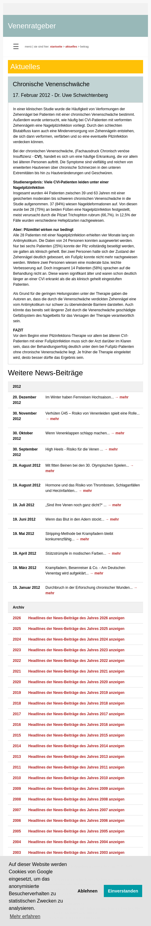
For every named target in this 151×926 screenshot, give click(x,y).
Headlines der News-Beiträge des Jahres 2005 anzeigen (76, 831)
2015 (17, 735)
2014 (17, 746)
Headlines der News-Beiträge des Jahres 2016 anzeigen (76, 725)
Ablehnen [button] (88, 891)
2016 (17, 725)
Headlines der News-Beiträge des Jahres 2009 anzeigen (76, 788)
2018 (17, 703)
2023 (17, 650)
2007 (17, 810)
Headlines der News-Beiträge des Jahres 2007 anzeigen (76, 810)
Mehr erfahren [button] (25, 916)
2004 (17, 842)
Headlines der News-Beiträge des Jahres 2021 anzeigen (76, 671)
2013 (17, 757)
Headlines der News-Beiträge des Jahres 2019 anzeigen (76, 693)
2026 (17, 618)
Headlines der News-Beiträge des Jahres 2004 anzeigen (76, 842)
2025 (17, 629)
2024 (17, 639)
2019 (17, 693)
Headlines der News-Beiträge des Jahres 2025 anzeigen (76, 629)
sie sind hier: (41, 46)
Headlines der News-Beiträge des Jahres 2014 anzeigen (76, 746)
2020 (17, 682)
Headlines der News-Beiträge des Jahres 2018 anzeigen (76, 703)
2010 (17, 778)
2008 (17, 799)
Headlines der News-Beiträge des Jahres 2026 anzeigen (76, 618)
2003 (17, 852)
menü (28, 46)
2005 (17, 831)
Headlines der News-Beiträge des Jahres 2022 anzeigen (76, 661)
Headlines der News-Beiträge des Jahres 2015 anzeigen (76, 735)
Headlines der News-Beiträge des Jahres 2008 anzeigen (76, 799)
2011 (17, 767)
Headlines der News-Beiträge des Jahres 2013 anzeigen (76, 757)
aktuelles (71, 46)
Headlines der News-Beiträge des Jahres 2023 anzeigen (76, 650)
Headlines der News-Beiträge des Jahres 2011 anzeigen (76, 767)
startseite (56, 46)
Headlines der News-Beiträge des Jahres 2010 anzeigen (76, 778)
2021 (17, 671)
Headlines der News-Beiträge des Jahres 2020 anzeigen (76, 682)
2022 (17, 661)
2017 (17, 714)
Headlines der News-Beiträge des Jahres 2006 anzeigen (76, 820)
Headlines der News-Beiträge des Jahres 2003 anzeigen (76, 852)
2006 (17, 820)
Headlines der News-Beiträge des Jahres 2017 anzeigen (76, 714)
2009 (17, 788)
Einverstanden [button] (123, 891)
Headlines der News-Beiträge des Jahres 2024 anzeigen (76, 639)
